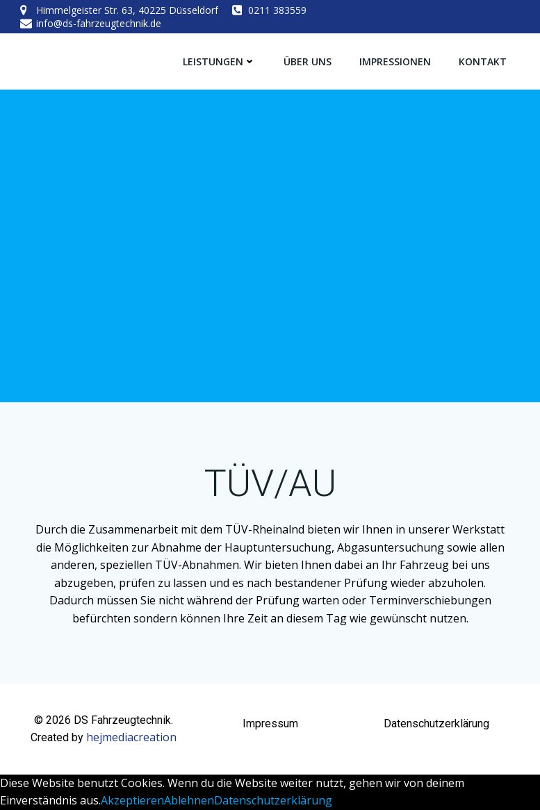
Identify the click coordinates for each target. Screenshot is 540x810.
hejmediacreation (131, 737)
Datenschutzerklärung (273, 800)
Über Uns (308, 61)
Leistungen (219, 61)
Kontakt (483, 61)
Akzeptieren (132, 800)
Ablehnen (189, 800)
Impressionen (395, 61)
